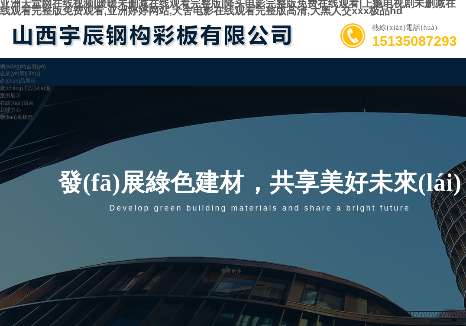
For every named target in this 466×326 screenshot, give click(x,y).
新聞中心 (10, 110)
